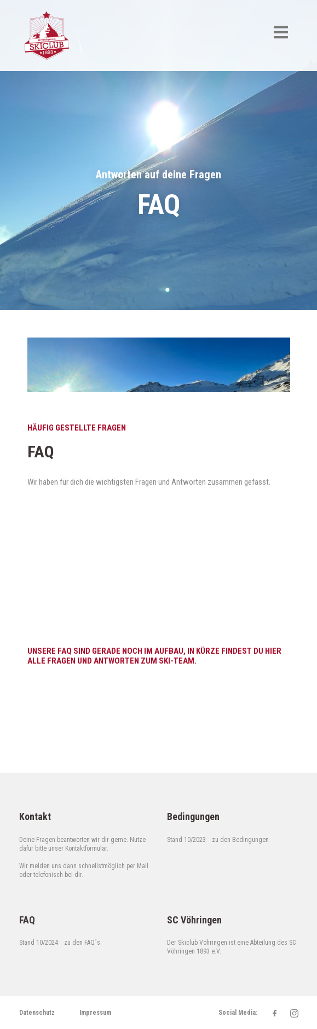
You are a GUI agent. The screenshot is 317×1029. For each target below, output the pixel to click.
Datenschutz (37, 1012)
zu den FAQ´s (82, 942)
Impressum (95, 1012)
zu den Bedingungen (240, 840)
